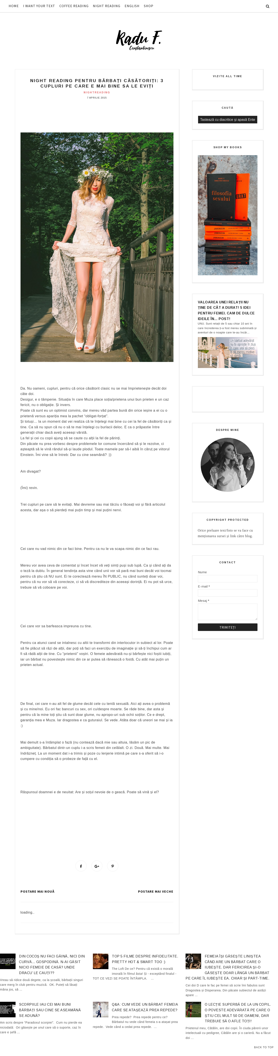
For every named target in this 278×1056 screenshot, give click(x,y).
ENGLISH (132, 6)
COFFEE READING (74, 6)
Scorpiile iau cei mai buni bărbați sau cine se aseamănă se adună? (50, 1010)
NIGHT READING (106, 6)
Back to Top (264, 1047)
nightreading (97, 92)
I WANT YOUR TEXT (39, 6)
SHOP (148, 6)
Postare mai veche (155, 892)
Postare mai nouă (37, 892)
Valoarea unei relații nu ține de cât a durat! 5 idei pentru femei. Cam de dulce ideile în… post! (226, 310)
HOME (14, 6)
